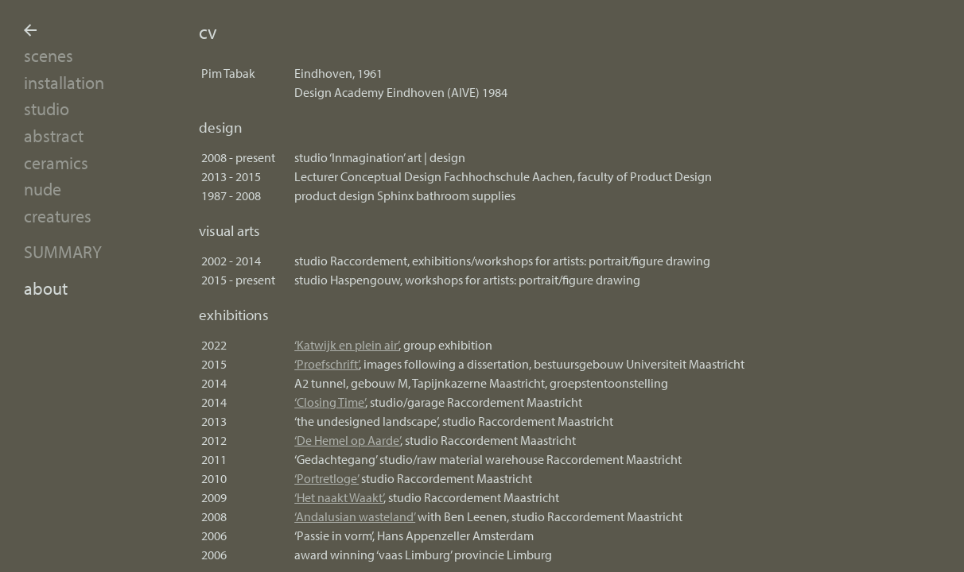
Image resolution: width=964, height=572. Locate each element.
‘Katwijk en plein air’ (346, 345)
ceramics (56, 162)
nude (42, 188)
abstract (54, 135)
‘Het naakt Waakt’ (338, 497)
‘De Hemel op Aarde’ (347, 440)
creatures (57, 215)
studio (46, 108)
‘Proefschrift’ (326, 364)
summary (63, 251)
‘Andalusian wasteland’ (354, 516)
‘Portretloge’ (326, 478)
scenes (48, 55)
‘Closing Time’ (329, 402)
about (46, 288)
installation (64, 82)
